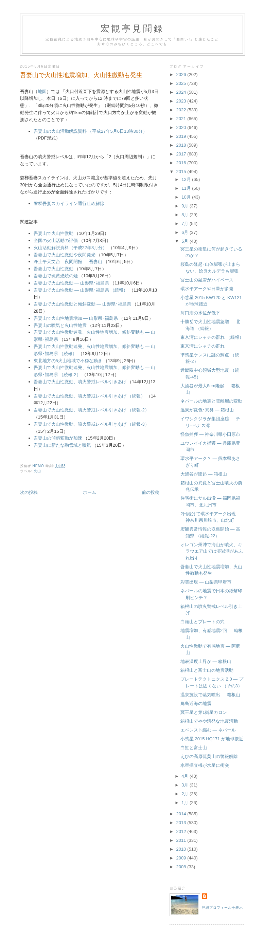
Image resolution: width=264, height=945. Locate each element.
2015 (182, 171)
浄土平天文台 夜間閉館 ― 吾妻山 (68, 261)
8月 (185, 214)
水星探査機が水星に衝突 (204, 765)
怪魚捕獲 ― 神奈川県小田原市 (210, 434)
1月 (185, 802)
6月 (185, 232)
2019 (182, 136)
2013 (182, 822)
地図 (42, 91)
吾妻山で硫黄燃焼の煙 (56, 275)
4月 (185, 776)
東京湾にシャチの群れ (202, 346)
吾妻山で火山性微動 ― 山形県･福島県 (71, 282)
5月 (185, 241)
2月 (185, 793)
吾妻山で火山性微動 (53, 233)
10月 (186, 197)
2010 (182, 849)
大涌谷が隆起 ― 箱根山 (203, 474)
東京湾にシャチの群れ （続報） (212, 337)
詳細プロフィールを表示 (222, 907)
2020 (182, 127)
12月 (186, 179)
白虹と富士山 (193, 747)
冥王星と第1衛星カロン (203, 712)
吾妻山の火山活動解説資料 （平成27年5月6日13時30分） (90, 131)
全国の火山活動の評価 (56, 240)
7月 (185, 223)
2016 (182, 162)
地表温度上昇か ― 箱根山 (205, 661)
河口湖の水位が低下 (200, 312)
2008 (182, 866)
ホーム (89, 492)
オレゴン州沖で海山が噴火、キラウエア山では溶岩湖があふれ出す (211, 551)
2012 (182, 831)
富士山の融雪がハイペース (206, 279)
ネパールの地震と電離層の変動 (211, 401)
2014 (182, 813)
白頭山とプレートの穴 (202, 621)
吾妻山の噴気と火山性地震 (60, 325)
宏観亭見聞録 (132, 29)
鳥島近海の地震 (195, 703)
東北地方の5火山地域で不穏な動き (68, 360)
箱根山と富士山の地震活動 (206, 670)
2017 (182, 153)
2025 (182, 83)
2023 (182, 101)
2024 (182, 92)
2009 (182, 857)
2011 (182, 840)
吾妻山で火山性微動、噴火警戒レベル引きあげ (80, 381)
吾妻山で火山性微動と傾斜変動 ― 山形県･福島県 (82, 304)
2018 (182, 145)
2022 (182, 109)
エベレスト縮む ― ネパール (208, 730)
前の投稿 (150, 492)
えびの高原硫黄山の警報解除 (209, 756)
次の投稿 (29, 492)
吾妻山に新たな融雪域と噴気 (62, 445)
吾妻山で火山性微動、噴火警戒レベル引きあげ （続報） (89, 396)
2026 (182, 74)
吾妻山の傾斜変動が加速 (58, 438)
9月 (185, 205)
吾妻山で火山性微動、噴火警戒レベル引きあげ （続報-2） (91, 409)
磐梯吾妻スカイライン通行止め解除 (69, 203)
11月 (186, 188)
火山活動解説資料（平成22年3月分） (70, 247)
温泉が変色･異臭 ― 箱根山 (207, 409)
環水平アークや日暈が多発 (206, 288)
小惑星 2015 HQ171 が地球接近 (211, 738)
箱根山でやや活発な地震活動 (209, 721)
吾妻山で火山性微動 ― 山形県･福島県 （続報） (81, 290)
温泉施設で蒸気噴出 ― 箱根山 (210, 694)
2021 (182, 118)
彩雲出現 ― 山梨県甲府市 (205, 582)
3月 (185, 785)
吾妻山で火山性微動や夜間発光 (64, 254)
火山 (37, 471)
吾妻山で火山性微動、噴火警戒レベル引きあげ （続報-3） (91, 424)
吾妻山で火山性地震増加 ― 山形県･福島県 (76, 318)
